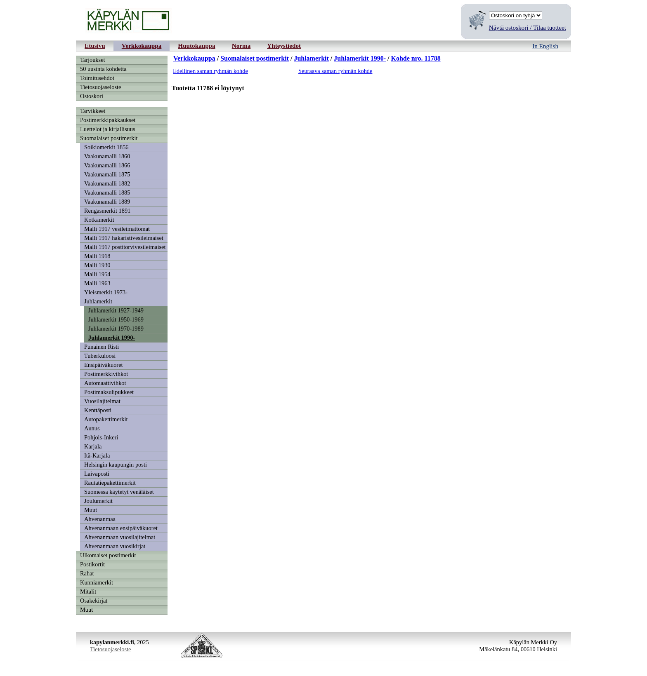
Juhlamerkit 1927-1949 (116, 310)
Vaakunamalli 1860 (107, 156)
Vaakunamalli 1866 (107, 165)
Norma (241, 45)
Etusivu (95, 45)
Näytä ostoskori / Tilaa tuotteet (527, 27)
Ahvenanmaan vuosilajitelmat (119, 537)
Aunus (92, 428)
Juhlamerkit (98, 301)
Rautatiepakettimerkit (110, 482)
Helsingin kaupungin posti (115, 464)
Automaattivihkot (105, 383)
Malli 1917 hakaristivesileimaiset (123, 238)
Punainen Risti (101, 346)
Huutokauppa (196, 45)
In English (545, 45)
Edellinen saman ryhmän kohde (210, 71)
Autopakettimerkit (106, 419)
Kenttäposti (97, 410)
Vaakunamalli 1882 (107, 183)
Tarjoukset (92, 59)
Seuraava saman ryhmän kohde (335, 71)
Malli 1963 (97, 283)
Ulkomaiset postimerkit (108, 555)
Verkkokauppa (142, 45)
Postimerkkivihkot (106, 374)
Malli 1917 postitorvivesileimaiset (124, 247)
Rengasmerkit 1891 (107, 210)
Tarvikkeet (92, 111)
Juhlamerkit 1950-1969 (116, 319)
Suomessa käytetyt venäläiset (119, 491)
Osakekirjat (93, 600)
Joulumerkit (98, 501)
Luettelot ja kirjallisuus (107, 129)
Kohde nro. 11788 (416, 58)
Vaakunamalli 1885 (107, 192)
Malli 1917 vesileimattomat (117, 228)
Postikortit (92, 564)
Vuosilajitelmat (102, 401)
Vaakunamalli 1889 (107, 201)
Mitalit (88, 591)
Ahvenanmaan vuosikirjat (114, 546)
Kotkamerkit (99, 219)
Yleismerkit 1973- (106, 292)
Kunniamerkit (96, 582)
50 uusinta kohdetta (103, 69)
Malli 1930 (97, 265)
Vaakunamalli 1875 (107, 174)
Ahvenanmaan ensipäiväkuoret (121, 528)
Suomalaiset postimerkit (109, 138)
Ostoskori (91, 96)
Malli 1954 (97, 274)
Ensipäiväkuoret (103, 364)
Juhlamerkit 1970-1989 (116, 328)
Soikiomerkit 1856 (106, 147)
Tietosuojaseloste (100, 87)
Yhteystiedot (284, 45)
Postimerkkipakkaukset (107, 120)
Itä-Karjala (97, 455)
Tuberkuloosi (100, 355)
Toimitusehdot (97, 78)
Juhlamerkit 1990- (111, 337)
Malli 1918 (97, 256)
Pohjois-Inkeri (101, 437)
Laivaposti (96, 473)
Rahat (87, 573)
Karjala (93, 446)
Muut (90, 510)
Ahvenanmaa (100, 519)
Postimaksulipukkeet (109, 392)
